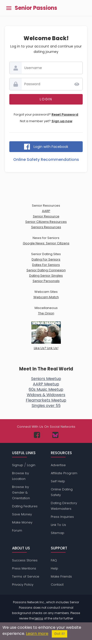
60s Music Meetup (46, 389)
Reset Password (65, 114)
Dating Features (25, 506)
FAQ (54, 560)
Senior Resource (46, 216)
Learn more (37, 633)
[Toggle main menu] (9, 8)
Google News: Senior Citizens (46, 243)
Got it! (59, 633)
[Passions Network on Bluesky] (55, 435)
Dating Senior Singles (46, 275)
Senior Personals (46, 281)
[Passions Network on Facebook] (37, 435)
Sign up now (62, 121)
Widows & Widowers (46, 395)
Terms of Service (25, 576)
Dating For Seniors (46, 259)
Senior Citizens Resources (46, 221)
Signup (17, 465)
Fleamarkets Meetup (46, 400)
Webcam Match (46, 297)
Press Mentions (24, 568)
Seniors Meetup (46, 378)
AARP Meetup (46, 384)
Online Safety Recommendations (46, 159)
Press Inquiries (62, 516)
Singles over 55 (46, 405)
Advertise (58, 465)
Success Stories (25, 560)
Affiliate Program (64, 473)
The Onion (46, 313)
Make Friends (61, 576)
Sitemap (57, 533)
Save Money (22, 514)
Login (31, 465)
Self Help (58, 481)
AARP (46, 211)
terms (39, 618)
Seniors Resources (46, 227)
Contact (57, 584)
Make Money (22, 522)
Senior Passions (36, 8)
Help (54, 568)
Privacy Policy (22, 584)
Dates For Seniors (46, 264)
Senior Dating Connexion (46, 270)
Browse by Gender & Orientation (21, 492)
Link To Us (58, 524)
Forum (17, 530)
